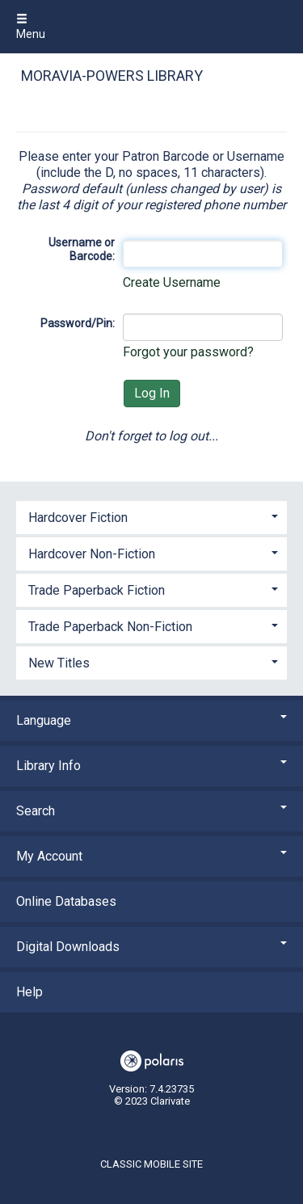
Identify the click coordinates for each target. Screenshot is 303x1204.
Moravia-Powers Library (112, 75)
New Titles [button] (59, 663)
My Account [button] (151, 856)
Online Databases (66, 901)
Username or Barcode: (81, 249)
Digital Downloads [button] (151, 946)
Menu (30, 26)
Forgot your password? (188, 352)
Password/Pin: (77, 323)
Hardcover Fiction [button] (78, 517)
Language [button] (151, 720)
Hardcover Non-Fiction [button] (91, 554)
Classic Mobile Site (151, 1164)
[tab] (151, 516)
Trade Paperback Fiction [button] (96, 590)
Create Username (172, 282)
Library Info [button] (151, 765)
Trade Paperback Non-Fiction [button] (110, 626)
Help (29, 992)
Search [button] (151, 811)
